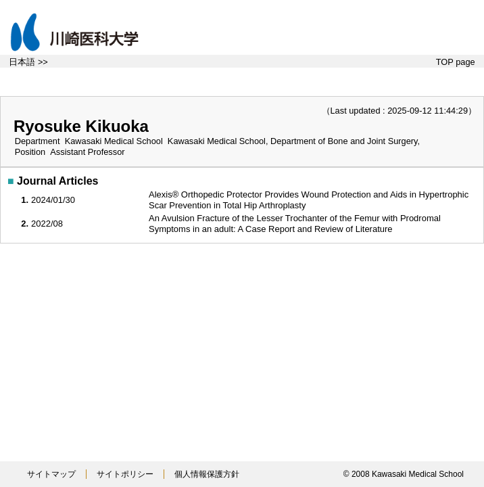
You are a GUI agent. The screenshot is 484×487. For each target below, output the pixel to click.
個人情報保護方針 (206, 474)
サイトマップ (51, 474)
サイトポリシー (125, 474)
